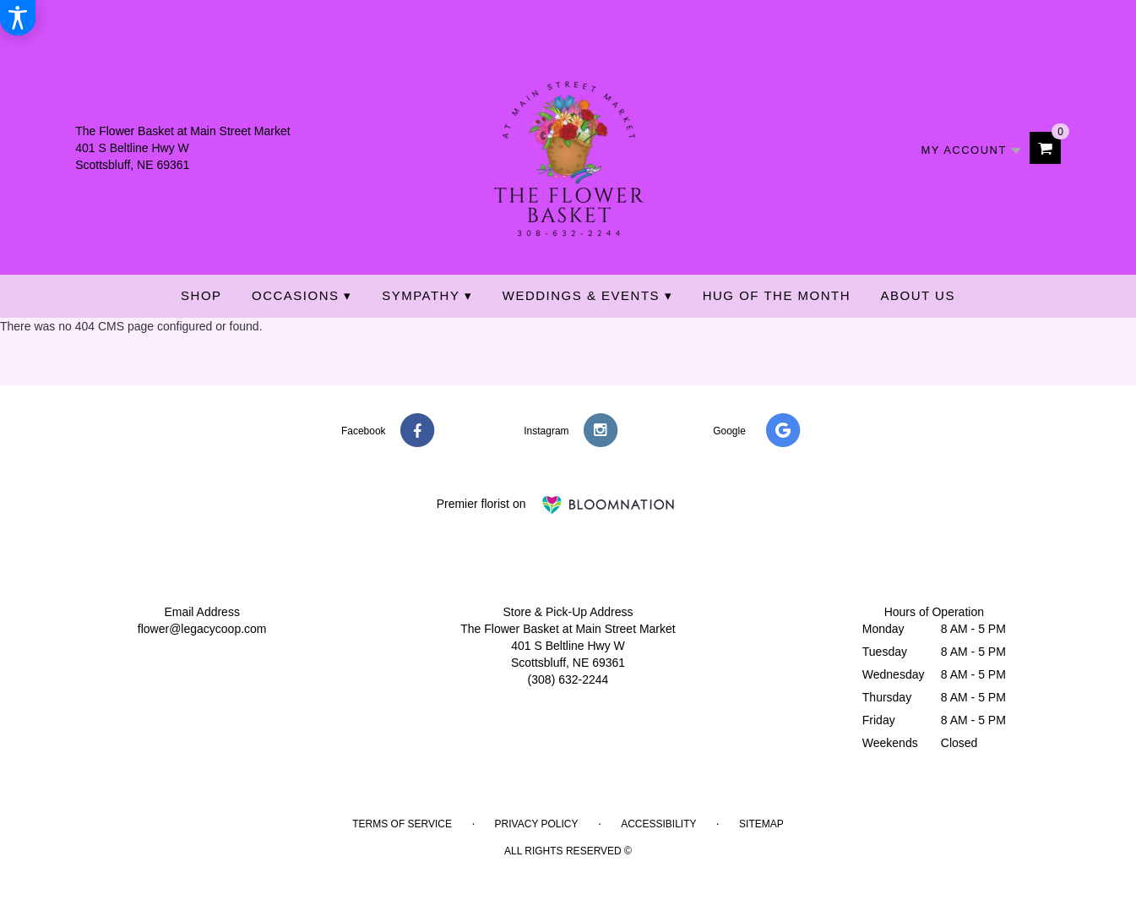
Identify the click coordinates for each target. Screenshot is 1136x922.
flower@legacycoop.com (202, 629)
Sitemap (761, 824)
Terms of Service (402, 824)
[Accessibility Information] (17, 17)
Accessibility (658, 824)
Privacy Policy (537, 824)
